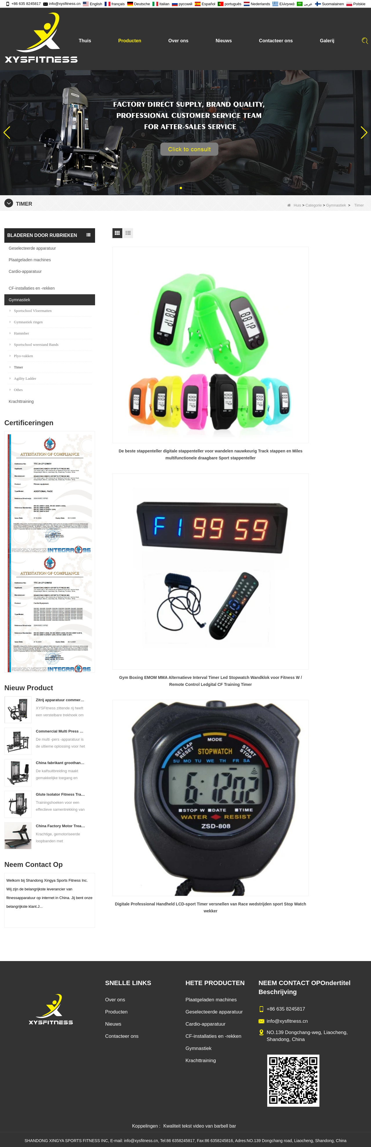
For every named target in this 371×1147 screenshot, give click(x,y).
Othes (16, 390)
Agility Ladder (23, 378)
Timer (16, 367)
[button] (181, 188)
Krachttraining (21, 401)
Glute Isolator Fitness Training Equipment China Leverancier (61, 794)
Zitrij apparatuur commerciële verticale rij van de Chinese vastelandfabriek (61, 700)
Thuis (85, 40)
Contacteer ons (276, 40)
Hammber (19, 333)
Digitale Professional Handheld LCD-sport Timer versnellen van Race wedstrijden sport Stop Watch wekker (326, 339)
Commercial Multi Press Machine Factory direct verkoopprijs (61, 731)
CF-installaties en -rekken (32, 288)
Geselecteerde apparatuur (32, 248)
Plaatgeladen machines (30, 259)
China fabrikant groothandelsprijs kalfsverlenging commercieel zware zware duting (61, 763)
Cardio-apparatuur (25, 271)
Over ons (178, 40)
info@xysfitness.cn (62, 3)
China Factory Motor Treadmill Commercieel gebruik (61, 826)
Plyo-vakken (21, 356)
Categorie (313, 205)
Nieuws (224, 40)
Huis (294, 205)
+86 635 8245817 (23, 3)
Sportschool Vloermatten (31, 310)
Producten (129, 40)
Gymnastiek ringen (26, 322)
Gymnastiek (336, 205)
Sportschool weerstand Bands (34, 344)
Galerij (327, 40)
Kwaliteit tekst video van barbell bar (199, 1121)
